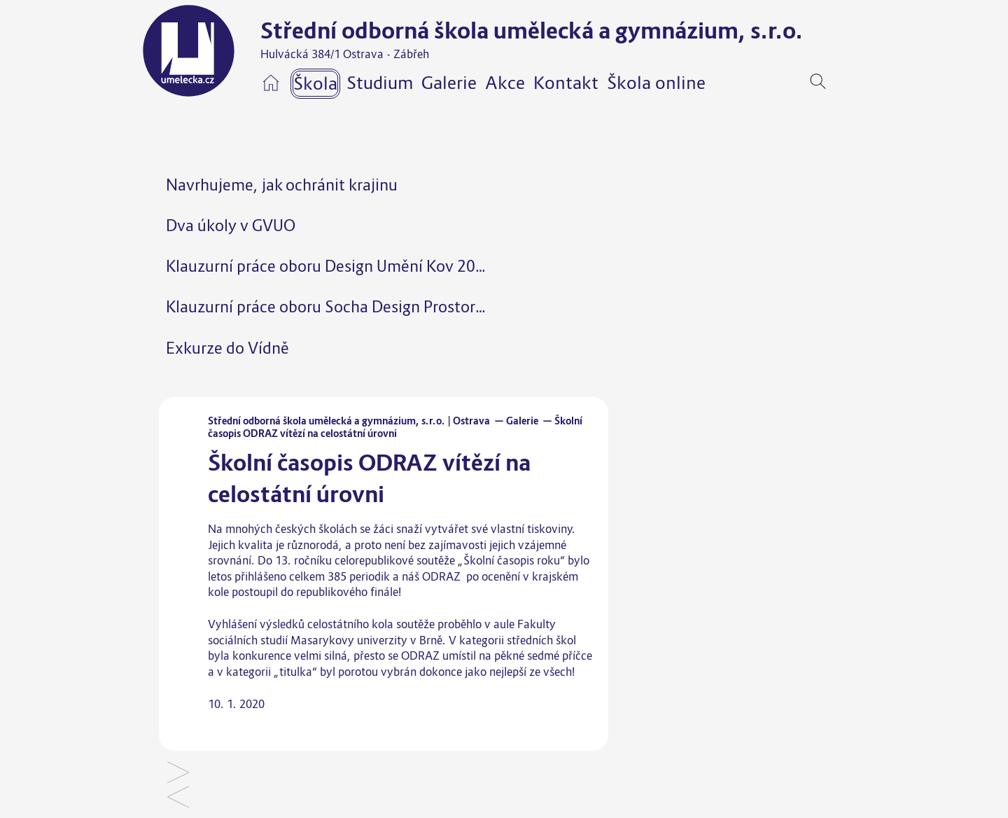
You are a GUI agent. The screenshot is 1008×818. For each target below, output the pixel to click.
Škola (315, 83)
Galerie (449, 82)
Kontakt (565, 82)
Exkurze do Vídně (227, 347)
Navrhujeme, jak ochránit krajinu (282, 184)
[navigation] (839, 81)
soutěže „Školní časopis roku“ (490, 560)
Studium (379, 82)
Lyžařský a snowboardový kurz (178, 798)
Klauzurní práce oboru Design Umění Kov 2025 (329, 265)
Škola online (656, 82)
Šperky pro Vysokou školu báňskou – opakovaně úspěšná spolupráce (178, 773)
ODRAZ (441, 576)
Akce (505, 82)
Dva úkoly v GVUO (230, 225)
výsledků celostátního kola (326, 624)
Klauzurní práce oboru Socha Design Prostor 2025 (340, 306)
